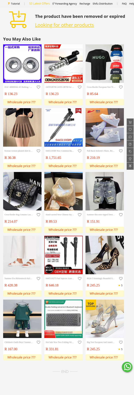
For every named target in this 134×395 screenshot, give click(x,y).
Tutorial (15, 3)
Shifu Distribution (103, 3)
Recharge (85, 3)
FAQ (124, 3)
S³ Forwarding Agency (64, 3)
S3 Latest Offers (39, 3)
